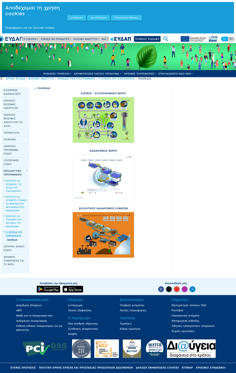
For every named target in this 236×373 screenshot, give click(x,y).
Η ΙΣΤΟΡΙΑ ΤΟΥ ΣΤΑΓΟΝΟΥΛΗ (116, 79)
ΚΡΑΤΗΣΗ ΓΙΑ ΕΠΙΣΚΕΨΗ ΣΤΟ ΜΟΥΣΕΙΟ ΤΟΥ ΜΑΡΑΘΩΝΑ (14, 221)
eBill (19, 310)
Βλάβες (72, 334)
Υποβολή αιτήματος (132, 305)
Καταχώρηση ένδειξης (185, 321)
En (231, 39)
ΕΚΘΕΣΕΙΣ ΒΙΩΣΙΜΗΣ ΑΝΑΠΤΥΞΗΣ (11, 104)
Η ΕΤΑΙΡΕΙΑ (30, 39)
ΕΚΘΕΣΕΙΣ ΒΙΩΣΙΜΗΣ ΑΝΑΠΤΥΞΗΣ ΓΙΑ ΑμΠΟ (13, 120)
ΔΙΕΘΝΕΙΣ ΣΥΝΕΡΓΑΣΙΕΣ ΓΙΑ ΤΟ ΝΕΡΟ (14, 261)
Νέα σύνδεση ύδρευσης (83, 324)
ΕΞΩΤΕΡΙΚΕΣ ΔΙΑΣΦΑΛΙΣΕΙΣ (12, 92)
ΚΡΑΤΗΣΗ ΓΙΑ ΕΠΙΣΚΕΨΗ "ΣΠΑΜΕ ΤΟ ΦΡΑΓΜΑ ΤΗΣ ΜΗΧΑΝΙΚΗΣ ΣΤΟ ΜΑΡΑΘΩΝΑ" (16, 204)
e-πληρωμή (75, 305)
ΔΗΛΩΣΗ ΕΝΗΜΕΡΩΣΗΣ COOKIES (157, 368)
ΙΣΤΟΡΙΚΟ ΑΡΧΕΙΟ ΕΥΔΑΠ (14, 249)
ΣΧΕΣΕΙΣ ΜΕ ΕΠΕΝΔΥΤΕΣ (55, 39)
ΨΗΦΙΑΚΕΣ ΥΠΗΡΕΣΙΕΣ (56, 74)
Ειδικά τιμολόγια (130, 329)
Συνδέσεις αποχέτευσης (83, 329)
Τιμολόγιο (126, 324)
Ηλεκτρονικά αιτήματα (185, 316)
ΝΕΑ (104, 39)
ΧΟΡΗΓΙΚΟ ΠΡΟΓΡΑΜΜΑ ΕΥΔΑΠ (11, 150)
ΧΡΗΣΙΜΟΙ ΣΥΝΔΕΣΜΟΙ (211, 368)
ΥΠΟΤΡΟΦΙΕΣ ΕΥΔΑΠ (11, 163)
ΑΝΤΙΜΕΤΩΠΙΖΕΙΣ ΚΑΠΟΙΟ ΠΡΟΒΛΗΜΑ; (96, 74)
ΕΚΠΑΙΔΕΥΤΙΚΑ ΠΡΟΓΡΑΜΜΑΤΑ (76, 79)
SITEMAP (187, 368)
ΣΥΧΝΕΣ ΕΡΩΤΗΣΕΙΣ (23, 368)
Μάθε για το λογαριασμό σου (34, 316)
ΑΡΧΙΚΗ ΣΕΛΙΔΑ (15, 79)
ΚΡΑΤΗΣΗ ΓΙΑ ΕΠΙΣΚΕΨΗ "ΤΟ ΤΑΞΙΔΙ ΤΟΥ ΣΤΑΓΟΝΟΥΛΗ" (14, 186)
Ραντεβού (177, 310)
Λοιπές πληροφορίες (133, 310)
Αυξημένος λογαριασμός (31, 321)
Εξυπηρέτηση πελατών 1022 (189, 305)
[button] (165, 39)
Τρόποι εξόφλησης (80, 310)
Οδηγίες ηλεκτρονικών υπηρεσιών (193, 326)
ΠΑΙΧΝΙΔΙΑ (12, 240)
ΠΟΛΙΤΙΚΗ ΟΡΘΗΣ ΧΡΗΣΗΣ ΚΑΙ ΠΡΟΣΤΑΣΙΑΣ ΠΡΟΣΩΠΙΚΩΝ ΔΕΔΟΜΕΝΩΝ (86, 368)
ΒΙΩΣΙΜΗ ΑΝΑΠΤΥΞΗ (85, 39)
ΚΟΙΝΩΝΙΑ (10, 140)
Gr (224, 39)
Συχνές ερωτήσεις (183, 331)
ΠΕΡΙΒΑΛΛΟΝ (11, 133)
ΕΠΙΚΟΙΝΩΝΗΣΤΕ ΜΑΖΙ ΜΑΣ (174, 74)
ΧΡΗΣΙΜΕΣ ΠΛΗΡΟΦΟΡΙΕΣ (139, 74)
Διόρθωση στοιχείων (29, 305)
